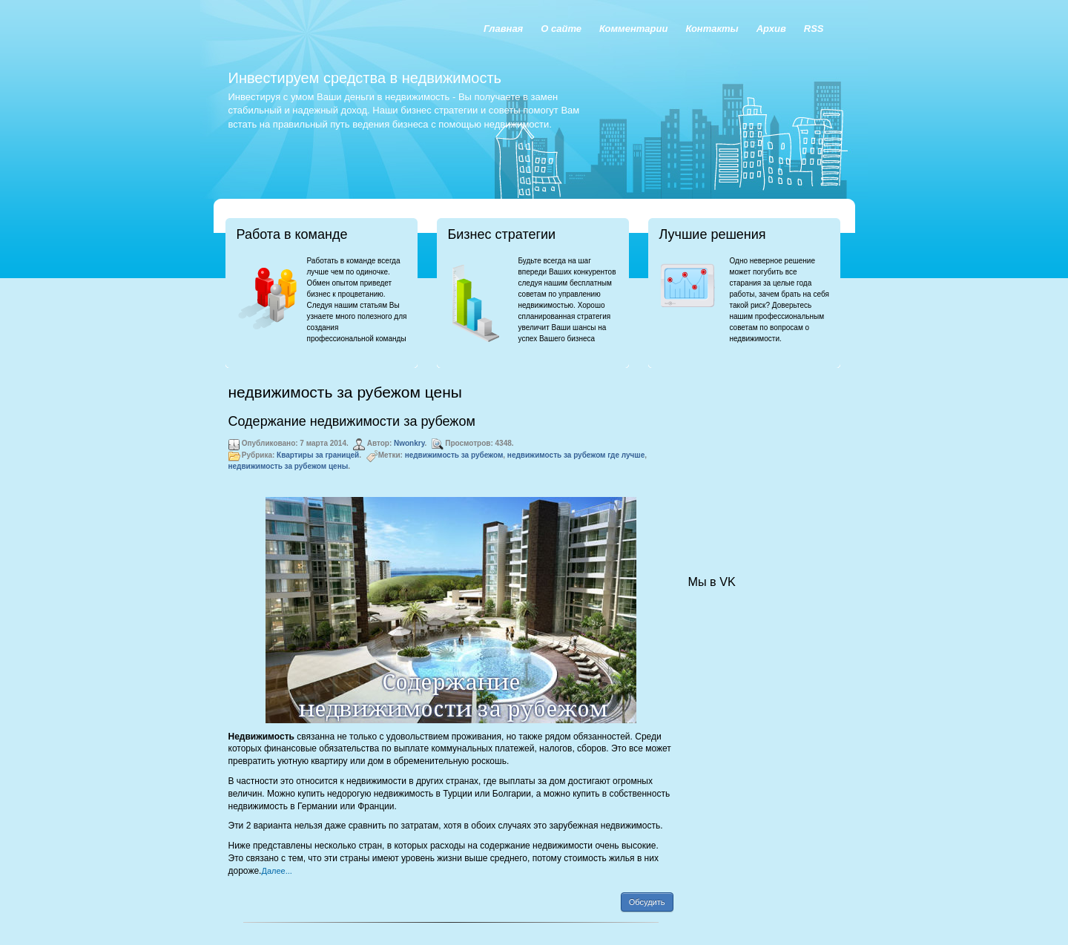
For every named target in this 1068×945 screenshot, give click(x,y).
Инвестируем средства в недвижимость (364, 78)
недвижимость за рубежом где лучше (576, 455)
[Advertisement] (762, 457)
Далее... (276, 870)
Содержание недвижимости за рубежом (351, 421)
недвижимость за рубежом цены (288, 466)
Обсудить (647, 902)
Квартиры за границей (318, 455)
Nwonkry (409, 443)
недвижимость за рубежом (454, 455)
